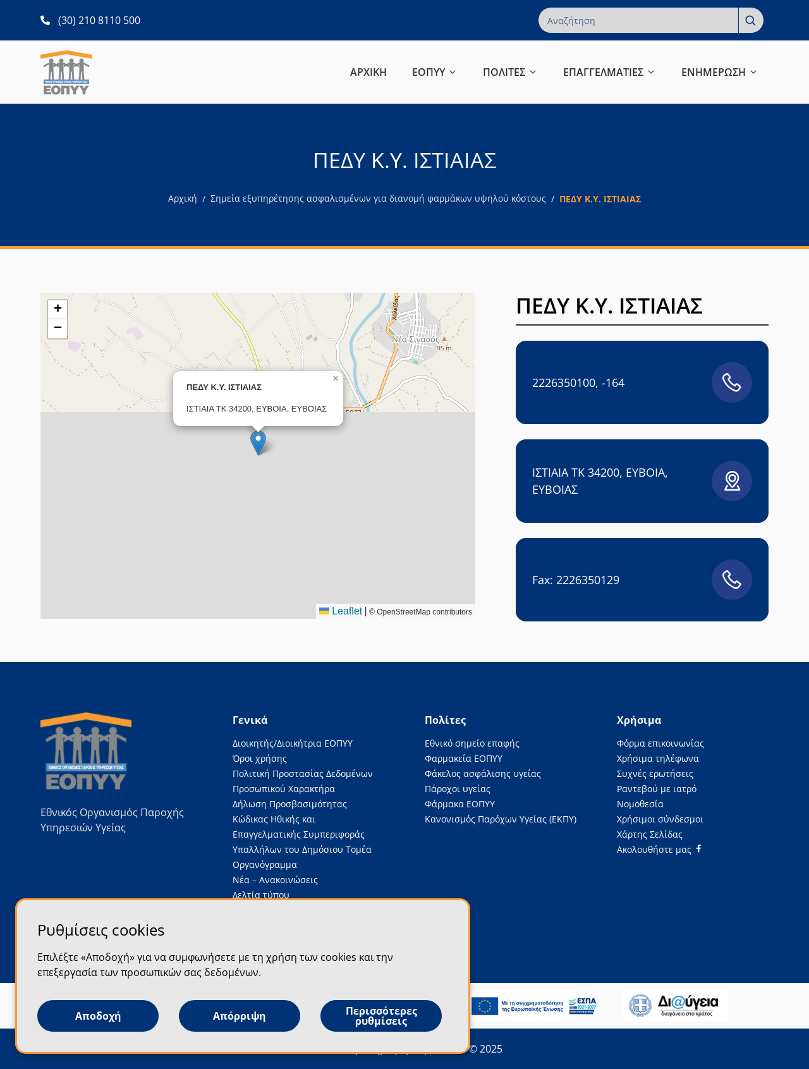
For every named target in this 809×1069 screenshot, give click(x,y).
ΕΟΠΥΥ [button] (435, 72)
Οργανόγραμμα (265, 864)
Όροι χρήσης (260, 758)
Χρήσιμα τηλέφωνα (658, 758)
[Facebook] (659, 849)
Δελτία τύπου (261, 895)
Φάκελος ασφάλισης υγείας (483, 773)
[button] (258, 443)
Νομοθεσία (640, 804)
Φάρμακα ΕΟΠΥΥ (460, 804)
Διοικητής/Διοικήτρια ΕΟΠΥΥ (293, 743)
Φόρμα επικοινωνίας (660, 743)
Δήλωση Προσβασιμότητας (290, 804)
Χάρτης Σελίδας (650, 834)
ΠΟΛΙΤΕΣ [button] (510, 72)
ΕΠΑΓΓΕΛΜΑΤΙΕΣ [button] (609, 72)
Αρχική (182, 198)
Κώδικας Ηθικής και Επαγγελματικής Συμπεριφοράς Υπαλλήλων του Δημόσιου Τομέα (302, 834)
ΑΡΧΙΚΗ (368, 72)
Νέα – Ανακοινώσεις (275, 880)
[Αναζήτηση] (750, 20)
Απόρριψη (239, 1016)
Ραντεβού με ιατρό (656, 789)
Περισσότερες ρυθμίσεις (381, 1016)
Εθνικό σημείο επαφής (472, 743)
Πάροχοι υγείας (457, 789)
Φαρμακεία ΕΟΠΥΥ (463, 758)
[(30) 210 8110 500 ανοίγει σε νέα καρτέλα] (90, 20)
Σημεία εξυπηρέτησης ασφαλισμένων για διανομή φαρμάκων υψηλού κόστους (378, 198)
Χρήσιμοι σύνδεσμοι (660, 819)
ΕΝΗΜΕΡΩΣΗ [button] (719, 72)
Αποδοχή (98, 1016)
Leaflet (340, 611)
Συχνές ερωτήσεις (655, 773)
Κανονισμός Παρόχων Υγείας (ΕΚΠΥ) (500, 819)
